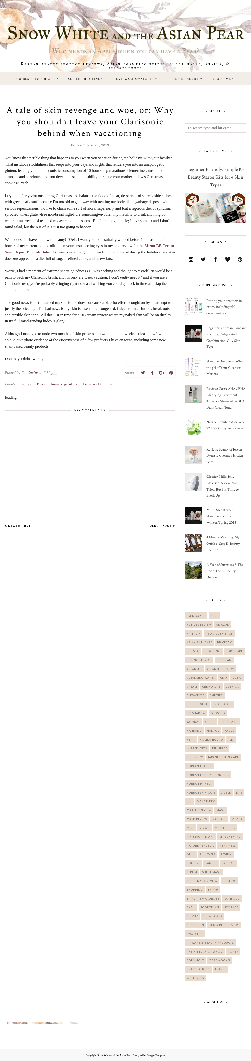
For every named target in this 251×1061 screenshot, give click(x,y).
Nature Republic (200, 845)
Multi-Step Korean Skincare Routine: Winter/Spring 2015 (221, 516)
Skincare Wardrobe (203, 898)
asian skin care (199, 642)
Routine (193, 863)
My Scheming (230, 836)
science (228, 863)
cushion (232, 686)
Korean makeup (200, 783)
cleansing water (201, 677)
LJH (189, 801)
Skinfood (232, 898)
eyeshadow (196, 713)
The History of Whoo (205, 951)
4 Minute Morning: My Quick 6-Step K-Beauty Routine (223, 543)
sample (211, 863)
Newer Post (19, 526)
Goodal (193, 722)
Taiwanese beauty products (210, 942)
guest (210, 722)
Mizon (204, 828)
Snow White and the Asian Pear (114, 1055)
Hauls (229, 730)
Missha (237, 819)
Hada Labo (229, 722)
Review (226, 854)
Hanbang (194, 730)
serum (192, 872)
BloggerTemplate (156, 1055)
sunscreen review (224, 925)
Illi (231, 739)
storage (231, 907)
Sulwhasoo (212, 916)
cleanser (26, 384)
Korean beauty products (58, 384)
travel (220, 969)
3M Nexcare (196, 616)
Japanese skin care (223, 757)
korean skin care (97, 384)
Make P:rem (206, 801)
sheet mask (211, 872)
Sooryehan (210, 907)
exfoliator (222, 704)
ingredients (197, 748)
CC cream (224, 660)
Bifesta (193, 651)
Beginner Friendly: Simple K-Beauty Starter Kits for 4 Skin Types (215, 177)
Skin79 (213, 889)
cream (192, 686)
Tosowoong (219, 960)
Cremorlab (211, 686)
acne (214, 616)
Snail (191, 907)
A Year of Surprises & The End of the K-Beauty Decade (224, 571)
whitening (195, 978)
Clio (223, 677)
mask (220, 810)
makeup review (199, 810)
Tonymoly (195, 960)
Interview (195, 757)
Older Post (161, 526)
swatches (195, 934)
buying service (199, 660)
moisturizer (225, 828)
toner (233, 951)
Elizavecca (196, 695)
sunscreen (195, 925)
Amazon (222, 624)
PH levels (207, 854)
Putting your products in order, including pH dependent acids (224, 307)
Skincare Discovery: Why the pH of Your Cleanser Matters (224, 367)
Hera (191, 739)
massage (219, 819)
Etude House (197, 704)
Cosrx (237, 677)
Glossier (218, 713)
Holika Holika (211, 739)
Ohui (191, 854)
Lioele (226, 792)
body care (234, 651)
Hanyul (213, 730)
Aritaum (194, 633)
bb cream (224, 642)
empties (216, 695)
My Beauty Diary (200, 836)
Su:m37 (192, 916)
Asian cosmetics (219, 633)
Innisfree (219, 748)
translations (198, 969)
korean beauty (199, 766)
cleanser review (220, 669)
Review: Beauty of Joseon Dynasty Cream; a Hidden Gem (224, 455)
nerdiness (227, 845)
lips (239, 792)
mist (190, 828)
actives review (199, 624)
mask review (197, 819)
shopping (195, 889)
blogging (212, 651)
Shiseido (230, 881)
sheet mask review (202, 881)
